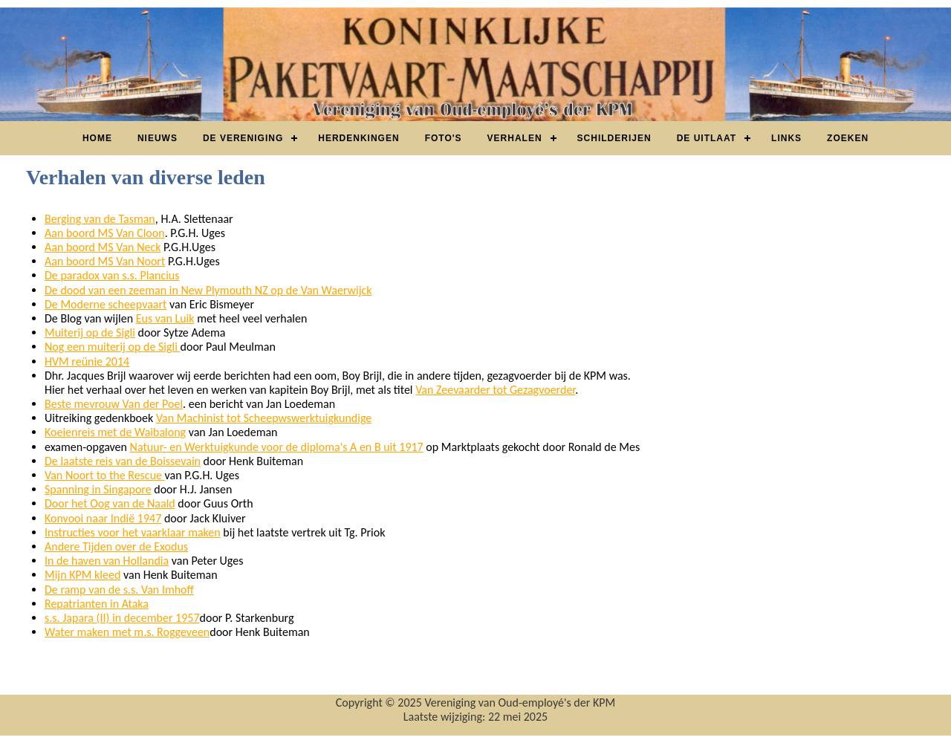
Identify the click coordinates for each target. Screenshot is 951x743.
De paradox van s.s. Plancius (112, 275)
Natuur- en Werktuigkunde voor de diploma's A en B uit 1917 (276, 447)
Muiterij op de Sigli (90, 332)
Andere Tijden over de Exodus (116, 546)
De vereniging (243, 138)
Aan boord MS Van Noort (105, 261)
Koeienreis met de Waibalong (115, 432)
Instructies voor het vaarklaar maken (133, 532)
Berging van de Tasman (100, 219)
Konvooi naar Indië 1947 (103, 518)
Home (97, 138)
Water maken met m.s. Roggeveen (127, 632)
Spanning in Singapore (98, 489)
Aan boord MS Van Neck (102, 247)
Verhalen (514, 138)
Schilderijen (614, 138)
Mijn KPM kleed (82, 575)
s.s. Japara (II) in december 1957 (122, 618)
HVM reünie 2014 (87, 361)
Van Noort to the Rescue (105, 475)
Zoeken (848, 138)
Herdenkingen (358, 138)
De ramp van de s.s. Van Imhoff (119, 590)
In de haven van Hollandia (107, 561)
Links (786, 138)
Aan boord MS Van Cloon (105, 233)
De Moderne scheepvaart (105, 304)
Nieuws (157, 138)
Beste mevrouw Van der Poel (114, 404)
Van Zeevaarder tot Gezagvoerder (495, 390)
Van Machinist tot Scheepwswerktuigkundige (263, 418)
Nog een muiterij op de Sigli (113, 347)
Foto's (443, 138)
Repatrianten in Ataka (97, 604)
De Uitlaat (706, 138)
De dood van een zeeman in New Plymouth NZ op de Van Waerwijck (208, 290)
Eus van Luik (165, 318)
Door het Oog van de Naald (110, 503)
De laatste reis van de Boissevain (123, 461)
